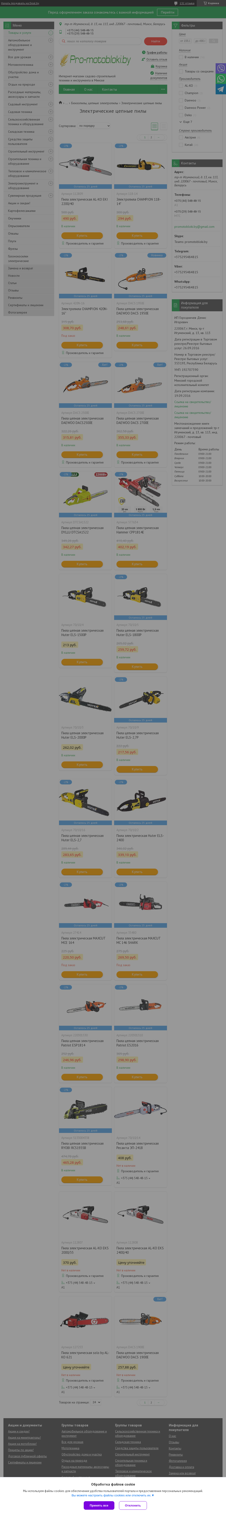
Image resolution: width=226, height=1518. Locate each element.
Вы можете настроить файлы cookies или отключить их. (111, 1495)
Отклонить (133, 1505)
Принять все (99, 1505)
